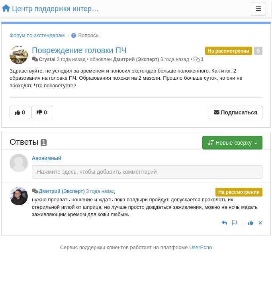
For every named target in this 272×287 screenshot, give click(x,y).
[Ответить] (224, 223)
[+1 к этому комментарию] (250, 223)
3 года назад (100, 191)
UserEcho (200, 247)
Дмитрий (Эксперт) (136, 59)
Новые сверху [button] (232, 143)
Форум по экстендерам (37, 35)
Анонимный (46, 158)
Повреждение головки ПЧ (79, 50)
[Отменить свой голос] (260, 223)
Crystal (47, 59)
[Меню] (258, 9)
